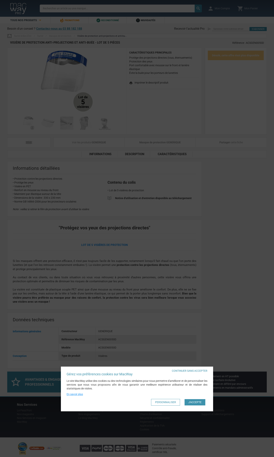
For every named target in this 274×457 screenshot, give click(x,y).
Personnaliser (165, 402)
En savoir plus (75, 394)
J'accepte (195, 402)
